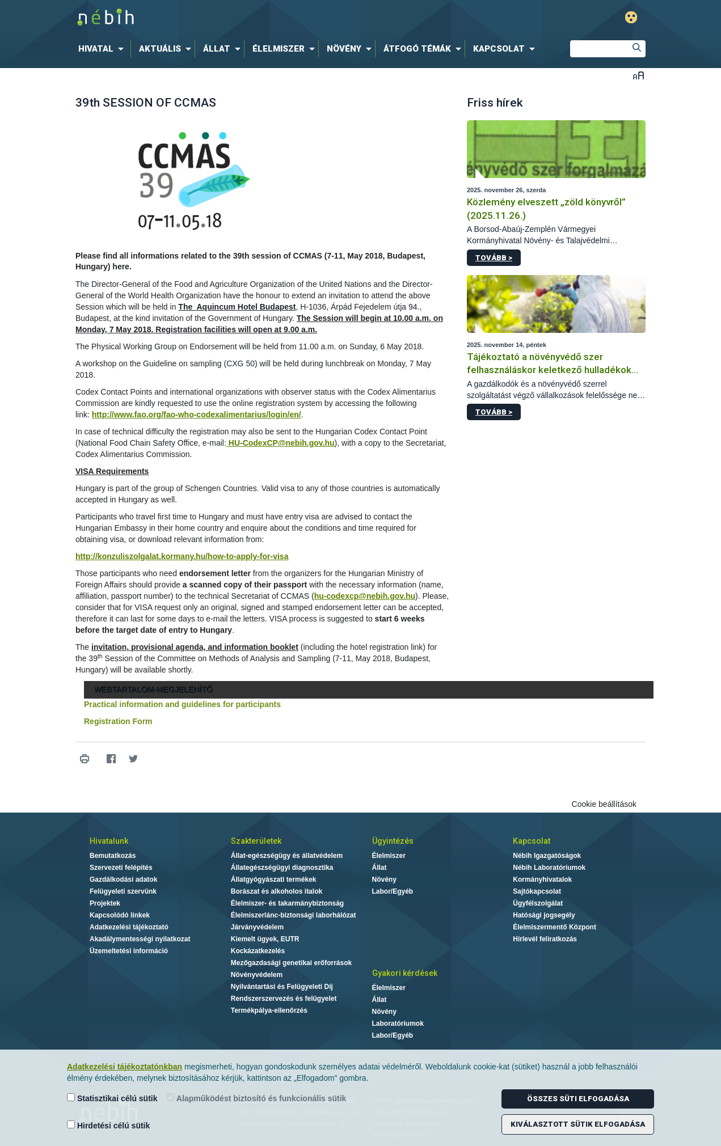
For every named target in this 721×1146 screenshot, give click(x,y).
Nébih (239, 18)
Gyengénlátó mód (631, 17)
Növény (384, 879)
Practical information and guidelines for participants (182, 704)
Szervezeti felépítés (121, 868)
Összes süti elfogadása (578, 1098)
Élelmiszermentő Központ (554, 927)
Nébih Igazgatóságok (547, 856)
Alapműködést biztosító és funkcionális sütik (257, 1098)
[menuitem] (103, 48)
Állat (379, 868)
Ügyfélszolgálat (538, 903)
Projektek (105, 903)
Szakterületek (256, 840)
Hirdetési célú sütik (108, 1125)
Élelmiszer (389, 856)
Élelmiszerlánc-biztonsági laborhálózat (293, 915)
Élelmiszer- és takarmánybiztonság (287, 903)
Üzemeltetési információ (129, 951)
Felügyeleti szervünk (123, 891)
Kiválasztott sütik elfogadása (578, 1124)
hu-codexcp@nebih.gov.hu (364, 596)
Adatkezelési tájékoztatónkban (124, 1066)
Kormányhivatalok (542, 879)
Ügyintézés (393, 840)
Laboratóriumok (398, 1023)
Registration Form (118, 721)
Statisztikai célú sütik (112, 1098)
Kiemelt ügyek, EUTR (265, 939)
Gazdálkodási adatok (123, 879)
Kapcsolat (531, 840)
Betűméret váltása (638, 75)
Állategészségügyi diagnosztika (282, 868)
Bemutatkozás (113, 856)
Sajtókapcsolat (537, 891)
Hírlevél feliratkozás (545, 939)
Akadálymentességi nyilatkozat (140, 939)
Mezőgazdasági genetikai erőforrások (291, 963)
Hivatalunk (109, 840)
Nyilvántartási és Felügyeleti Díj (282, 987)
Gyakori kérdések (404, 973)
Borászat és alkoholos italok (276, 891)
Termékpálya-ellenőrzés (269, 1010)
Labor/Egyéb (393, 891)
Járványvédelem (257, 927)
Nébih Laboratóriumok (549, 868)
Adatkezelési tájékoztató (129, 927)
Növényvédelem (257, 975)
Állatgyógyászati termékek (274, 879)
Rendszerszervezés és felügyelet (284, 999)
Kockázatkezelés (258, 951)
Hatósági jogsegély (544, 915)
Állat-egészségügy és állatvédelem (287, 856)
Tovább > (493, 257)
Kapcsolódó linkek (120, 915)
